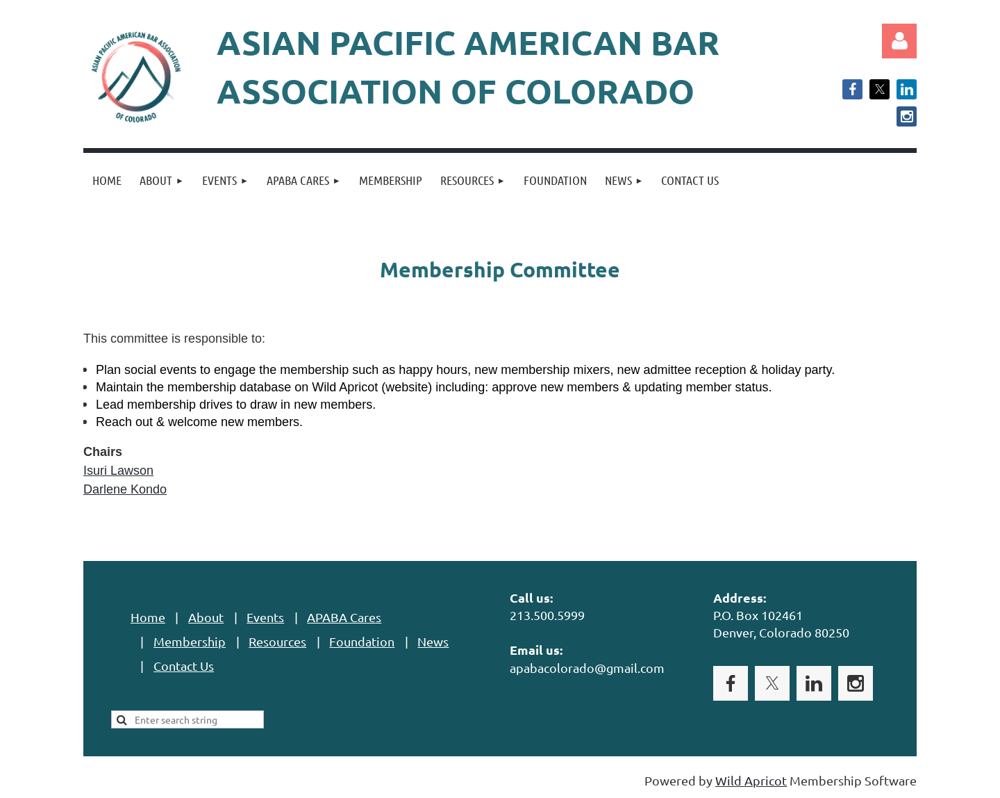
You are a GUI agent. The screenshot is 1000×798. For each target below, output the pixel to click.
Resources (277, 641)
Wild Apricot (751, 780)
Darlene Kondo (125, 489)
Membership (189, 641)
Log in (899, 41)
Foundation (361, 641)
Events (265, 617)
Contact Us (183, 665)
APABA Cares (344, 617)
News (433, 641)
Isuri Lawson (118, 471)
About (206, 617)
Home (148, 617)
